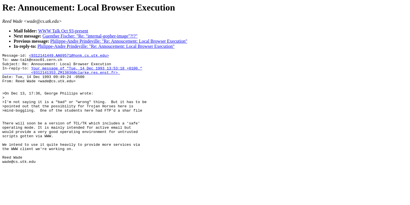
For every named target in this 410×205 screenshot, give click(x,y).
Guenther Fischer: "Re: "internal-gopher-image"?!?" (90, 36)
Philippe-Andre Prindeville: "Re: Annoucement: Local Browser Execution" (118, 41)
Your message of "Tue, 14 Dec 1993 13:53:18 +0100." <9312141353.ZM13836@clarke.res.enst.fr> (72, 74)
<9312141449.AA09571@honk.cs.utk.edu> (69, 56)
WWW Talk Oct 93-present (63, 30)
